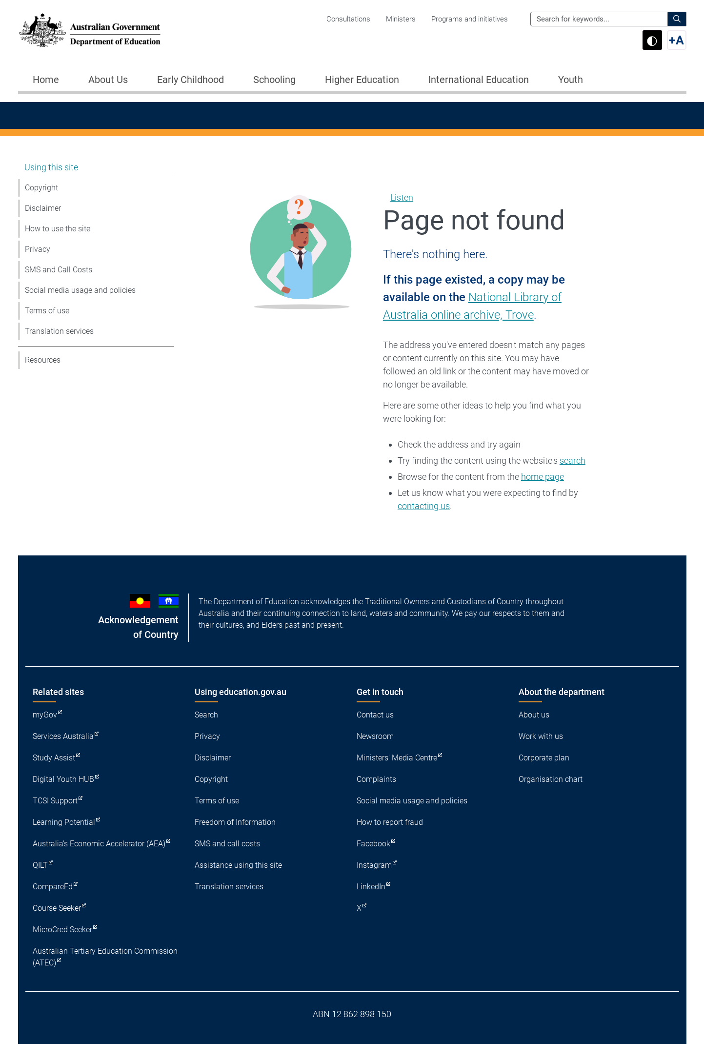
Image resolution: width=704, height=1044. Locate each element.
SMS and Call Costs (58, 269)
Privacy (37, 249)
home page (542, 476)
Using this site (51, 167)
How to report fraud (390, 822)
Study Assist (54, 757)
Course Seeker (57, 908)
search (572, 460)
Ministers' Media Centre (397, 757)
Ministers (401, 19)
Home (46, 79)
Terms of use (47, 310)
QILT (40, 865)
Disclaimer (43, 208)
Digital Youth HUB (63, 779)
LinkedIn (371, 886)
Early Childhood (190, 79)
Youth (570, 79)
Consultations (348, 19)
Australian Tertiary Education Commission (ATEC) (105, 956)
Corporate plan (544, 757)
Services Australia (63, 736)
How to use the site (57, 228)
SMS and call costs (227, 843)
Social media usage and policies (80, 290)
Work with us (541, 736)
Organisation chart (551, 779)
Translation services (59, 331)
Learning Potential (64, 822)
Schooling (274, 79)
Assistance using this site (238, 865)
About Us (108, 79)
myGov (45, 714)
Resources (42, 360)
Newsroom (375, 736)
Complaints (376, 779)
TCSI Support (55, 800)
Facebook (373, 843)
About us (534, 714)
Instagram (374, 865)
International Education (478, 79)
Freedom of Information (235, 822)
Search (206, 714)
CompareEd (53, 886)
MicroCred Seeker (62, 929)
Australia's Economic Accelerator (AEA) (99, 843)
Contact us (375, 714)
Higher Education (362, 79)
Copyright (41, 187)
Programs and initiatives (469, 19)
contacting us (424, 506)
